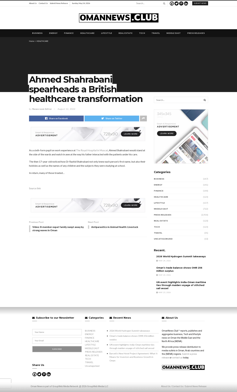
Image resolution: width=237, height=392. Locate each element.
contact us (177, 357)
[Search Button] (164, 3)
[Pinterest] (181, 3)
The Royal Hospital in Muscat (92, 150)
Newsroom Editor (42, 109)
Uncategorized (163, 239)
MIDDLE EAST (173, 33)
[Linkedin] (186, 3)
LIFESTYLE (106, 33)
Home (31, 41)
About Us (33, 3)
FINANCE (69, 33)
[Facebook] (172, 3)
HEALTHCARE (87, 33)
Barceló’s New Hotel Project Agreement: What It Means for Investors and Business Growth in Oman (133, 357)
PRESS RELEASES (196, 33)
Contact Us (43, 3)
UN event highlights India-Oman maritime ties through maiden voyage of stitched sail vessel (181, 285)
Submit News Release (59, 3)
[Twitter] (176, 3)
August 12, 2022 (66, 109)
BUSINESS (37, 33)
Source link (35, 188)
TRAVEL (156, 33)
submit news (200, 3)
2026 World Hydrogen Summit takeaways (181, 256)
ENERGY (53, 33)
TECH (142, 33)
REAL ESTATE (126, 33)
